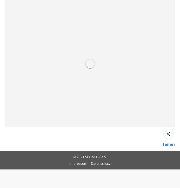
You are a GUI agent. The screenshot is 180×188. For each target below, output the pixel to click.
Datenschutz (101, 163)
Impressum (78, 163)
